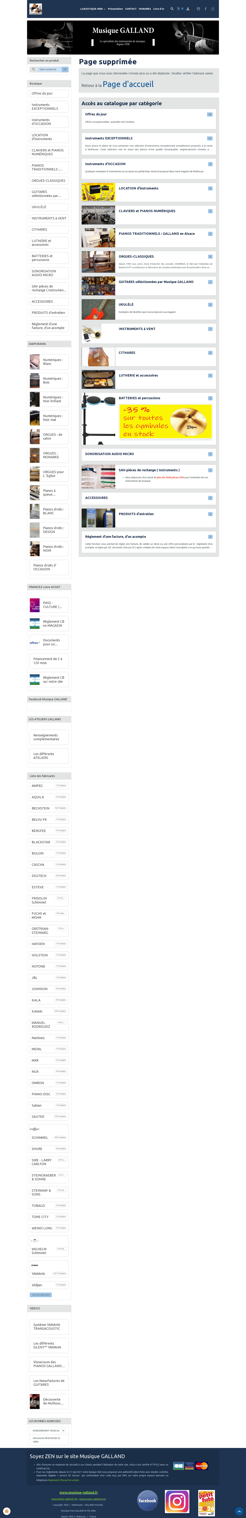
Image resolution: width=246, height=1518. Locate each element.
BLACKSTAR (41, 848)
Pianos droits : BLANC (53, 514)
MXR (35, 1066)
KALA (36, 1006)
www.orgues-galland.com (92, 1505)
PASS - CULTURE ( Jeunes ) (51, 609)
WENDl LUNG (42, 1234)
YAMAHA (38, 1279)
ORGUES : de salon (52, 440)
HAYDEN (38, 949)
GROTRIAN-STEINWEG (40, 936)
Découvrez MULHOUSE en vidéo (46, 1446)
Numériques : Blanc (53, 365)
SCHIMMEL (40, 1143)
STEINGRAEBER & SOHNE (44, 1183)
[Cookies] (7, 1511)
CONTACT (131, 10)
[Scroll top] (239, 1511)
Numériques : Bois (53, 384)
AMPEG (37, 791)
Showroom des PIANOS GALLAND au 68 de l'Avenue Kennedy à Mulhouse (48, 1370)
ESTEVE (38, 893)
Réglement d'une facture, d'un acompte (115, 539)
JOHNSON (40, 994)
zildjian (37, 1291)
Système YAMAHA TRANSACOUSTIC (46, 1332)
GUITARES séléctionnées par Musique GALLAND (156, 284)
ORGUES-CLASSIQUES (136, 259)
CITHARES (127, 355)
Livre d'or (158, 10)
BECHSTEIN (40, 814)
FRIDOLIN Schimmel (39, 906)
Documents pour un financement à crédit (53, 646)
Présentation (115, 10)
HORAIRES (145, 10)
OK (65, 71)
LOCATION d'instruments (138, 190)
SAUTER (38, 1122)
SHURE (37, 1154)
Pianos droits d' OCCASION (44, 570)
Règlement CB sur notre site (53, 683)
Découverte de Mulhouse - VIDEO (53, 1407)
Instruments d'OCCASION (105, 166)
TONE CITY (40, 1222)
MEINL (37, 1055)
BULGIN (38, 859)
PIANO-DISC (41, 1100)
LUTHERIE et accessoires (138, 378)
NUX (35, 1077)
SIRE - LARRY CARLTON (42, 1167)
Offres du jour (96, 116)
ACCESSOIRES (96, 500)
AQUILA (38, 803)
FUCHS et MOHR (39, 921)
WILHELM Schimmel (39, 1256)
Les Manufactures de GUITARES (48, 1388)
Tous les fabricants (41, 1300)
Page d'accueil (128, 86)
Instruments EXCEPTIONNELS (109, 140)
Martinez (38, 1043)
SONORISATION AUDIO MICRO (109, 456)
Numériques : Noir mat (53, 421)
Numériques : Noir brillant (53, 402)
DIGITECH (39, 881)
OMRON (38, 1088)
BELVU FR (39, 825)
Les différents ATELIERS (43, 761)
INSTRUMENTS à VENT (137, 331)
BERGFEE (39, 836)
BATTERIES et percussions (139, 400)
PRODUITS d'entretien (136, 516)
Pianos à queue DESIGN (49, 496)
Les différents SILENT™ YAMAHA (47, 1351)
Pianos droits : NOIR (53, 552)
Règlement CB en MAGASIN (53, 627)
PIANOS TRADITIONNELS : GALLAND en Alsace (157, 236)
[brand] (37, 10)
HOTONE (38, 972)
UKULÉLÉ (126, 307)
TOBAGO (38, 1211)
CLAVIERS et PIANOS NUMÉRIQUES (147, 213)
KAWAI (37, 1017)
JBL (34, 983)
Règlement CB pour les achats (63, 1486)
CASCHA (38, 870)
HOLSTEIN (40, 961)
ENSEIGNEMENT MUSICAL (46, 1437)
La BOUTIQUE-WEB (91, 10)
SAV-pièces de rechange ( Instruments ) (149, 472)
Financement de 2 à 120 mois (47, 665)
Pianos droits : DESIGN (53, 533)
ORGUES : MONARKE (51, 458)
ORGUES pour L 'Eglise (53, 477)
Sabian (36, 1111)
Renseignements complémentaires (46, 743)
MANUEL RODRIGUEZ (41, 1030)
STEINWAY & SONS (41, 1198)
